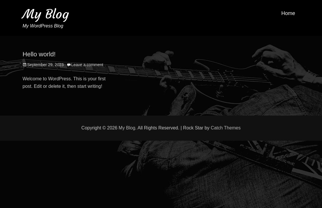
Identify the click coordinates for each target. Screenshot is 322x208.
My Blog (45, 14)
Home (288, 13)
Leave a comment (87, 64)
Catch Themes (226, 127)
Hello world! (39, 54)
